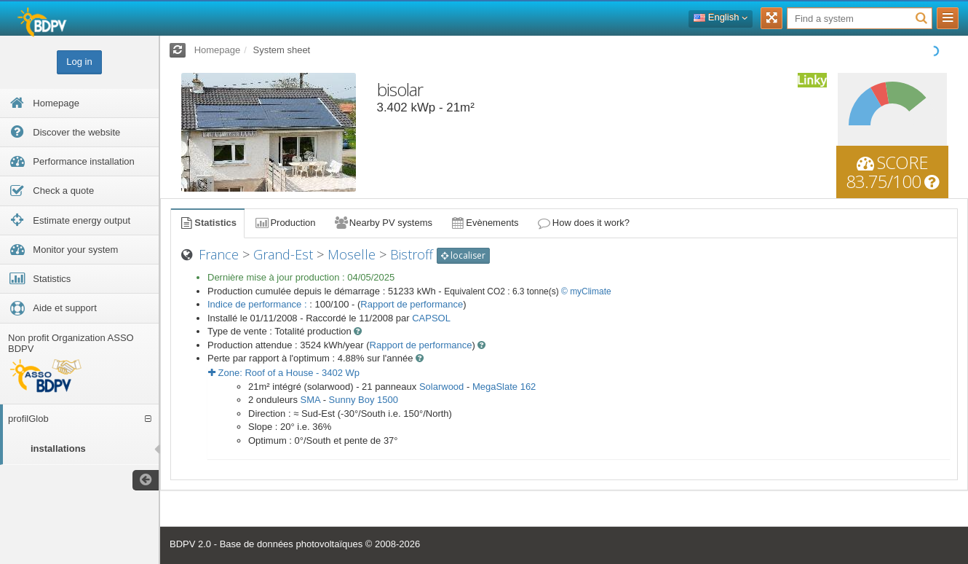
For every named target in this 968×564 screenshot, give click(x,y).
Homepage (217, 49)
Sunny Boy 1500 (363, 399)
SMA (310, 399)
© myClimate (586, 291)
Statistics (207, 222)
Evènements (484, 222)
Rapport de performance (411, 304)
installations (58, 448)
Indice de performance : (258, 304)
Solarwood (441, 386)
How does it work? (583, 222)
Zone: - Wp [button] (284, 372)
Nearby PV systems (382, 222)
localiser (463, 255)
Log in (79, 61)
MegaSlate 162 (504, 386)
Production (284, 222)
